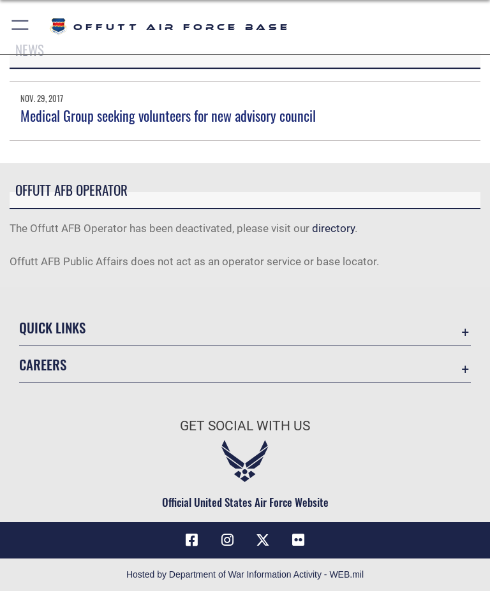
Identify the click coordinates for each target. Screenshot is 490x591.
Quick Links (52, 327)
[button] (20, 27)
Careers (42, 364)
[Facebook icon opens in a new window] (191, 540)
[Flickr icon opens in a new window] (298, 540)
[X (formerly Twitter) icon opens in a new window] (262, 540)
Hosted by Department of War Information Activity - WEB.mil (245, 574)
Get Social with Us (245, 426)
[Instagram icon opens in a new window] (227, 540)
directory (333, 228)
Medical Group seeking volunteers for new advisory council (168, 115)
